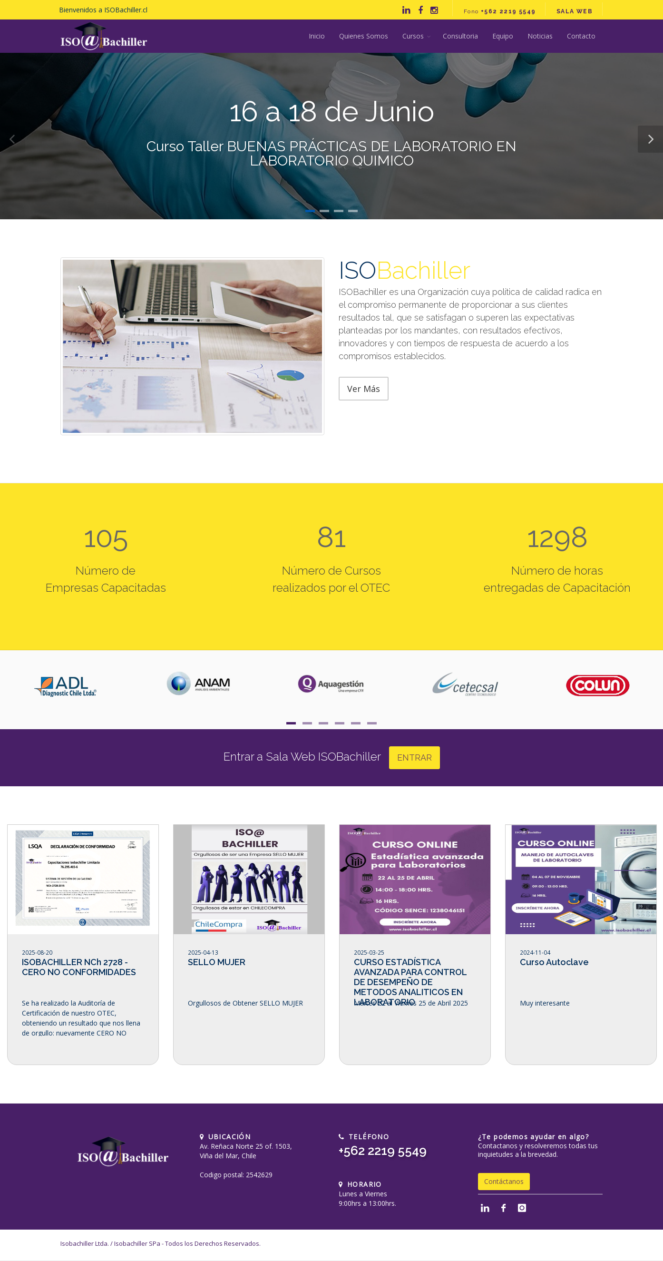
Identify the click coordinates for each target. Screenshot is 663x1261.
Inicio (317, 35)
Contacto (581, 35)
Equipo (502, 35)
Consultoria (460, 35)
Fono (500, 11)
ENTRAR (414, 757)
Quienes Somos (363, 35)
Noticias (540, 35)
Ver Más (363, 388)
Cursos (413, 35)
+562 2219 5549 (383, 1151)
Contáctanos (504, 1181)
